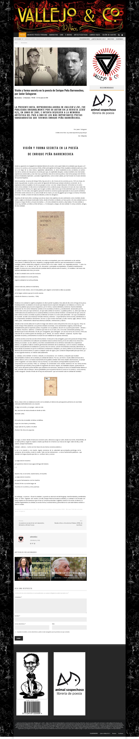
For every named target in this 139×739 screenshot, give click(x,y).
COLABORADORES (85, 39)
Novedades (27, 98)
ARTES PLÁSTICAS (81, 35)
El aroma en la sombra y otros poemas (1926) (51, 509)
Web (53, 626)
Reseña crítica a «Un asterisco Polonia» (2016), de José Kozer (67, 523)
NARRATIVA (53, 35)
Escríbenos (119, 39)
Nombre (17, 618)
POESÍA (22, 35)
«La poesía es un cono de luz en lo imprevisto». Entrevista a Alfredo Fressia (34, 523)
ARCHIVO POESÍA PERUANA (37, 35)
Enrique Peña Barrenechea (74, 509)
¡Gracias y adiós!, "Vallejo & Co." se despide (38, 39)
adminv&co (18, 98)
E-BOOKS (68, 35)
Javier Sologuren (20, 511)
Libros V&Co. (95, 35)
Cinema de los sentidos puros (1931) (26, 509)
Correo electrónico (20, 626)
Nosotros (111, 39)
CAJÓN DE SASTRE (109, 35)
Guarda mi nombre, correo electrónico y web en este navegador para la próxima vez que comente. (43, 634)
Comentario (18, 597)
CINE (61, 35)
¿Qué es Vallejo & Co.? (99, 39)
